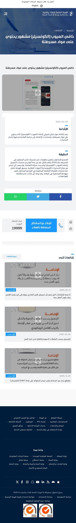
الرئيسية (70, 31)
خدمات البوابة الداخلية (36, 426)
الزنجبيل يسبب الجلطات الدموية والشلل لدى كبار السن (47, 339)
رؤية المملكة (62, 456)
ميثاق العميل (17, 426)
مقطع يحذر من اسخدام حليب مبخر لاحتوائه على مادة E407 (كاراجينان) (40, 381)
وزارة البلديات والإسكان (58, 464)
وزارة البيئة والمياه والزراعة (33, 464)
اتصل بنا (50, 2)
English (35, 6)
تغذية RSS (41, 422)
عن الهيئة (43, 418)
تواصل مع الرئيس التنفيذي (24, 418)
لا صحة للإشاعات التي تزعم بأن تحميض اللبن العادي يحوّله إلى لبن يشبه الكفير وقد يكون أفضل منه (38, 296)
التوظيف (29, 422)
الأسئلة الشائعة (15, 422)
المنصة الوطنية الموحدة (42, 456)
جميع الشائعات (12, 256)
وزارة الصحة (53, 460)
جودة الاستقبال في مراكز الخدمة (49, 430)
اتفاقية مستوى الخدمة (23, 430)
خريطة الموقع (56, 418)
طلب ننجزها (41, 2)
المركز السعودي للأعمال (38, 468)
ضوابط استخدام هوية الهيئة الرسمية (19, 497)
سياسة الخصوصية (64, 497)
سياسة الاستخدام (46, 497)
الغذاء (9, 290)
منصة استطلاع (38, 460)
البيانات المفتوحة (29, 2)
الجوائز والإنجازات (57, 426)
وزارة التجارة (13, 464)
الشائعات (58, 31)
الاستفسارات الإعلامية (58, 422)
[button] (41, 5)
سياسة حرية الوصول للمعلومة (38, 501)
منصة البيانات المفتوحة (18, 456)
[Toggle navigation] (5, 13)
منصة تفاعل (23, 460)
